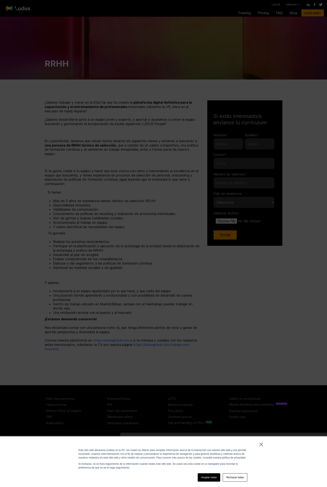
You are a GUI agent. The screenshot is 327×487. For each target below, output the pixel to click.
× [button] (260, 444)
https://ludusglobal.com (111, 340)
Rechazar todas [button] (235, 477)
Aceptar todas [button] (209, 477)
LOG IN (276, 4)
